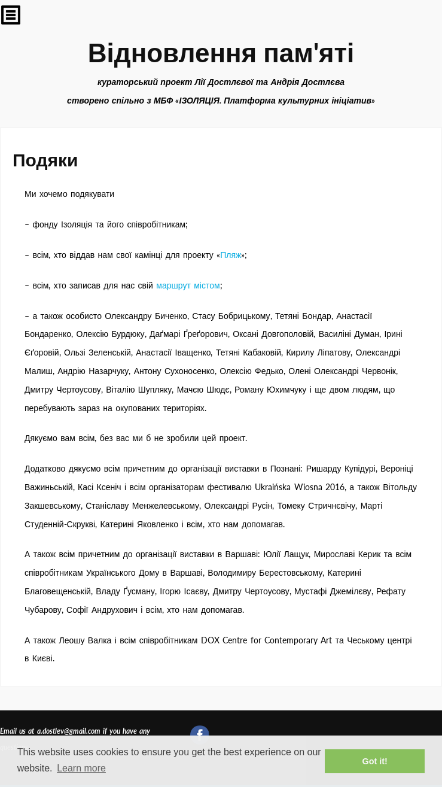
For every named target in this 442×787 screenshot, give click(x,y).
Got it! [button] (375, 761)
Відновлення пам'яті (221, 52)
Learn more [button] (81, 768)
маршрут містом (188, 285)
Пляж (230, 255)
